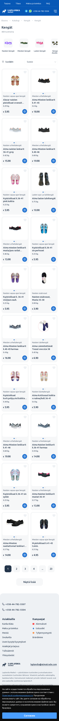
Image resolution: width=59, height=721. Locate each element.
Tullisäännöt (8, 651)
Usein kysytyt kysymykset (14, 642)
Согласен (29, 715)
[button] (14, 93)
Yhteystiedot (8, 655)
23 (51, 568)
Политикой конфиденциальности (17, 695)
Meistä (5, 633)
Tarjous (7, 3)
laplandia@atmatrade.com (43, 664)
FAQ (48, 3)
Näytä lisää (29, 582)
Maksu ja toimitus (33, 3)
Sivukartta (6, 637)
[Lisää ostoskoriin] (53, 357)
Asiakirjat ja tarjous (10, 646)
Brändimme (38, 637)
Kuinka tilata (7, 624)
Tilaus (18, 3)
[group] (8, 45)
